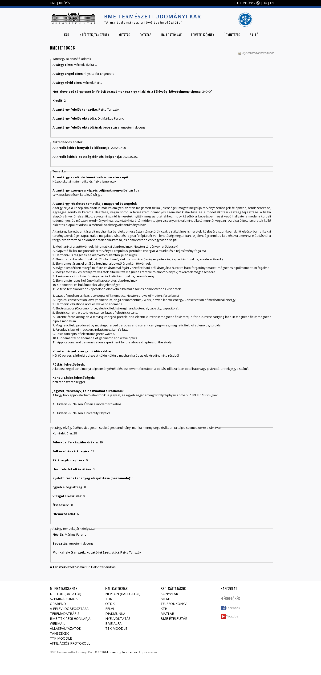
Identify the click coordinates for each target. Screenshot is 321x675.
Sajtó (254, 34)
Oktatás (145, 34)
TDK (108, 598)
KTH (164, 608)
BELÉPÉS (64, 3)
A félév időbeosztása (69, 608)
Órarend (58, 603)
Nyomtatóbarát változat (256, 53)
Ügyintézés (231, 34)
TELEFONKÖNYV (244, 3)
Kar (66, 34)
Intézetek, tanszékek (94, 34)
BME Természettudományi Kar (152, 16)
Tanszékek (59, 633)
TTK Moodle (61, 638)
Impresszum (148, 652)
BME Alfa (113, 623)
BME (53, 3)
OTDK (110, 603)
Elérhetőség (230, 598)
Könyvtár (169, 594)
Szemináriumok (64, 598)
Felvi (109, 608)
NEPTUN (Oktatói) (65, 594)
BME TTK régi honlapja (70, 618)
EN (272, 3)
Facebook (233, 608)
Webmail (57, 623)
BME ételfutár (174, 618)
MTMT (166, 598)
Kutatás (124, 34)
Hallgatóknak (171, 34)
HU (265, 3)
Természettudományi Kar (75, 652)
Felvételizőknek (202, 34)
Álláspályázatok (65, 628)
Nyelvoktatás (117, 618)
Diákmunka (115, 613)
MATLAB (167, 613)
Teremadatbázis (64, 613)
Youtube (232, 616)
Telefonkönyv (174, 603)
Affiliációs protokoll (70, 643)
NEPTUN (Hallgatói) (122, 594)
